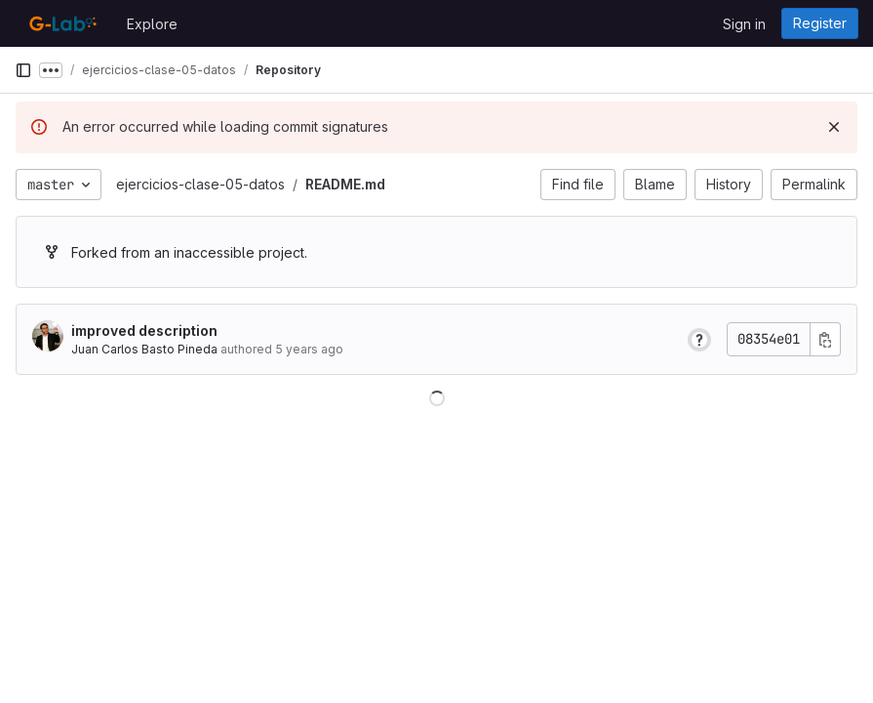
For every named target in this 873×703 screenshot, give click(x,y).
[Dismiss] (834, 127)
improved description (144, 330)
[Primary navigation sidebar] (23, 70)
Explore (152, 24)
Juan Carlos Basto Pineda (144, 349)
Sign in (744, 24)
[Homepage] (61, 23)
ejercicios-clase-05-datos (200, 184)
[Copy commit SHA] (825, 339)
